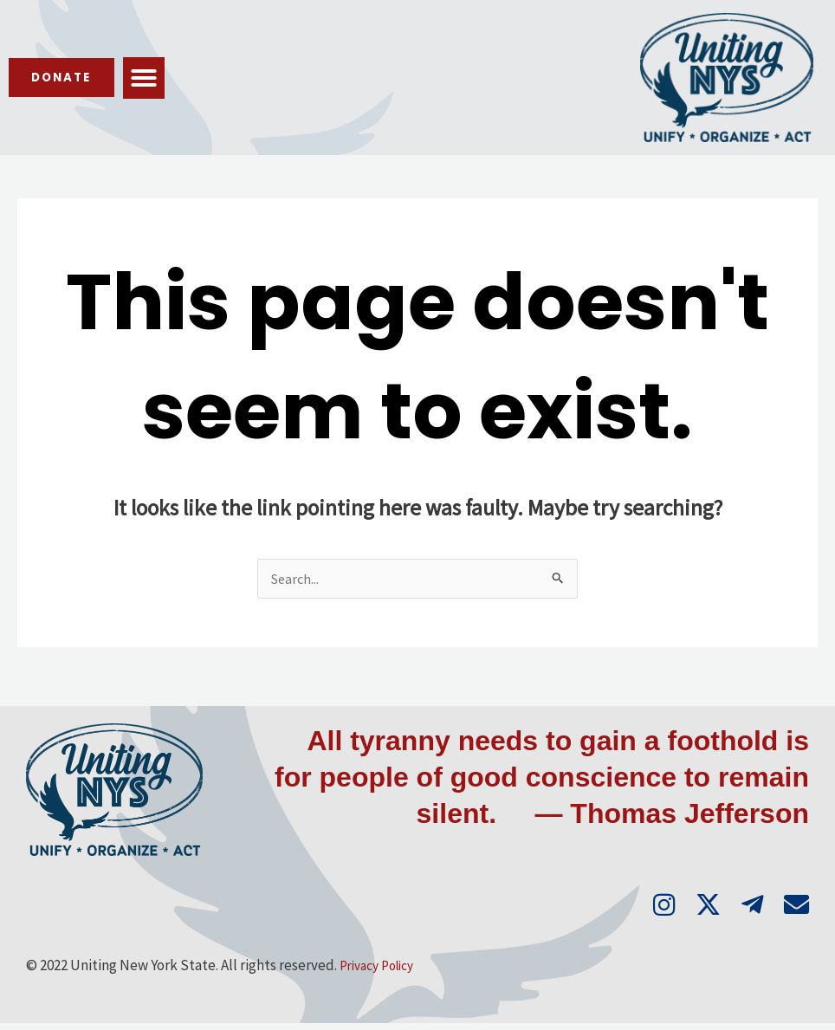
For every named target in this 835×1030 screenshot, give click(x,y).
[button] (163, 78)
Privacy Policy (382, 972)
